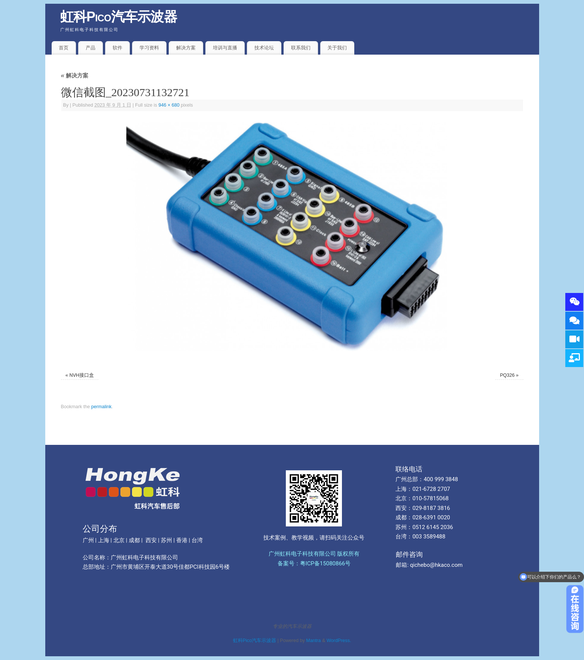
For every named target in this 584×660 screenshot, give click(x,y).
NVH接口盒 (81, 375)
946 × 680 (168, 105)
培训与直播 (225, 48)
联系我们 (301, 48)
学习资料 (149, 48)
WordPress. (339, 640)
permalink (101, 406)
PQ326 (507, 375)
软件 (117, 48)
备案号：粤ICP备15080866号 (314, 563)
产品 (90, 48)
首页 (63, 48)
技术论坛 (264, 48)
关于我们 (337, 48)
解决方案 (186, 48)
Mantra (313, 640)
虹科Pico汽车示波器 (118, 16)
